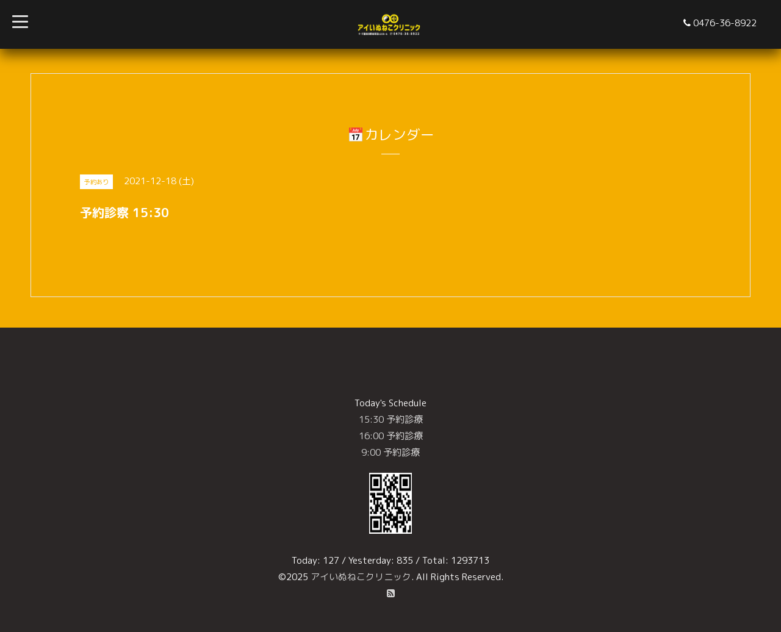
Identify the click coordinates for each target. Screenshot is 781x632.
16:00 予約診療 (391, 435)
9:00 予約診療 (390, 452)
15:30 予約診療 (391, 419)
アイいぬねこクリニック (361, 576)
